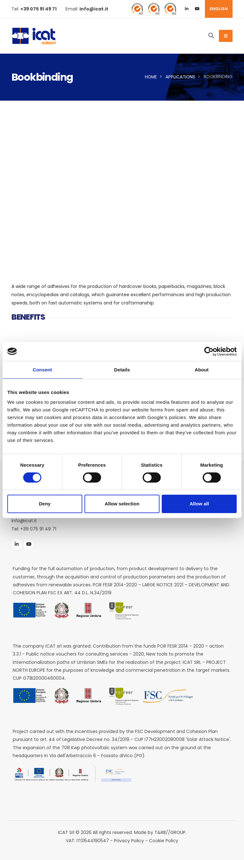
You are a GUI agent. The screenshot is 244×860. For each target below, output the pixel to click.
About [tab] (202, 369)
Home (151, 77)
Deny (45, 503)
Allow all (199, 503)
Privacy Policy (129, 840)
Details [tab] (122, 369)
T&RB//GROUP (170, 832)
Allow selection (122, 503)
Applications (180, 77)
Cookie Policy (163, 840)
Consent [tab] (42, 369)
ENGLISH (219, 8)
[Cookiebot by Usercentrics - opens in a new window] (209, 351)
